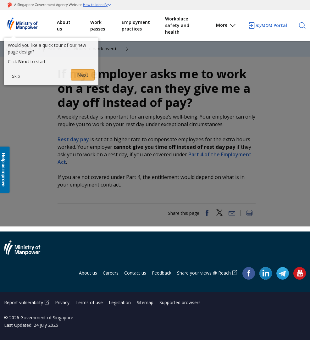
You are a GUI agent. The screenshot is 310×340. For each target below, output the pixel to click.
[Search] (302, 25)
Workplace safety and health (177, 25)
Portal (267, 25)
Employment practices (136, 25)
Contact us (135, 273)
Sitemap (145, 302)
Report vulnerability (23, 302)
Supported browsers (180, 302)
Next (82, 74)
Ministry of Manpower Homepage (30, 25)
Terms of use (89, 302)
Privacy (62, 302)
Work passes (97, 25)
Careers (111, 273)
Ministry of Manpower (27, 251)
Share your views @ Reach (204, 273)
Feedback (161, 273)
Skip (16, 76)
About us (63, 25)
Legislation (120, 302)
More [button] (226, 26)
